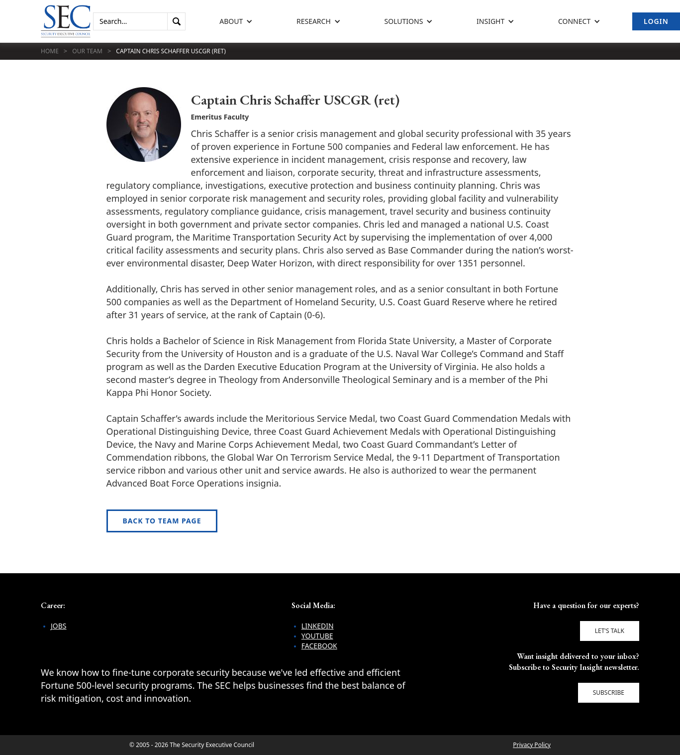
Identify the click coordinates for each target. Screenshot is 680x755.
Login (656, 21)
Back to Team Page (162, 520)
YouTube (317, 635)
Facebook (319, 645)
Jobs (59, 625)
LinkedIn (317, 625)
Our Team (87, 51)
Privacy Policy (532, 745)
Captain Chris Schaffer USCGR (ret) (171, 51)
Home (50, 51)
